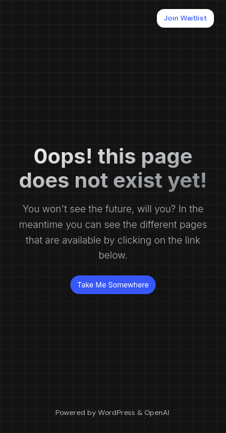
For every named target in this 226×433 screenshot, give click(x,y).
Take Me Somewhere (113, 284)
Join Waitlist (185, 18)
